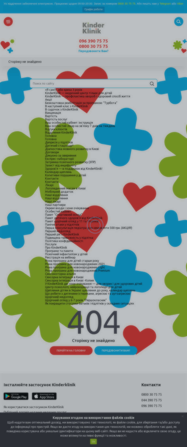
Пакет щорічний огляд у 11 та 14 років (72, 221)
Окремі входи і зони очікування (67, 208)
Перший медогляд (57, 231)
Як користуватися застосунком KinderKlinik (34, 407)
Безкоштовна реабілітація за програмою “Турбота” (81, 102)
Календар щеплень (58, 172)
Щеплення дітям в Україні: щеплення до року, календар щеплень (90, 290)
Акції (48, 99)
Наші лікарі (53, 201)
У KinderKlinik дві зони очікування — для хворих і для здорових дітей (93, 283)
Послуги (50, 244)
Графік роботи (94, 9)
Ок (93, 441)
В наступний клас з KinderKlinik (66, 106)
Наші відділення (56, 195)
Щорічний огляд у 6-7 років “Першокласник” (76, 300)
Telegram (165, 3)
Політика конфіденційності (64, 241)
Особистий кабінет (58, 211)
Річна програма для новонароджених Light (75, 267)
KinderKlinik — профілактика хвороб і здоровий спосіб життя (87, 96)
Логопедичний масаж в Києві (65, 188)
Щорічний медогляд (59, 296)
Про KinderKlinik (56, 247)
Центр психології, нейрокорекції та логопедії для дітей (83, 287)
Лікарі (49, 185)
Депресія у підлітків (59, 142)
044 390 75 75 (151, 400)
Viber (180, 3)
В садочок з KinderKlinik (61, 109)
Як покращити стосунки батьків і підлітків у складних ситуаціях (89, 303)
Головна (51, 135)
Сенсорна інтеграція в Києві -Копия (69, 280)
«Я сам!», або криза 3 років (63, 89)
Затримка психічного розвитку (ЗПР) (70, 162)
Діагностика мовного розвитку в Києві (72, 149)
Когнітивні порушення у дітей (65, 175)
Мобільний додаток (59, 191)
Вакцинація (53, 112)
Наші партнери (55, 204)
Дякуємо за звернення (60, 155)
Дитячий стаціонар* (59, 145)
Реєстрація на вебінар (60, 257)
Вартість (51, 116)
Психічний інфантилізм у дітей (66, 254)
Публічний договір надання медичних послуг (35, 412)
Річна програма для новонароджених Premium (77, 270)
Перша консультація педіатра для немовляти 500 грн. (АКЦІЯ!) (88, 227)
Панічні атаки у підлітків (62, 224)
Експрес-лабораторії (59, 158)
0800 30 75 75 (126, 3)
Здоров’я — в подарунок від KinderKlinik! (73, 168)
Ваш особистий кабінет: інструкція (69, 122)
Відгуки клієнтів (56, 129)
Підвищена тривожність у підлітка (69, 237)
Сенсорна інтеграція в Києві (64, 277)
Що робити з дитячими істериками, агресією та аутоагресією (87, 293)
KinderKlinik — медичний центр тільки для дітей (78, 93)
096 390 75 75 (93, 41)
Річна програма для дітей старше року (72, 260)
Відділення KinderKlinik (61, 132)
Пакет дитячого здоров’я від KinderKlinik (73, 218)
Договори (52, 152)
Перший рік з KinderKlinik (62, 234)
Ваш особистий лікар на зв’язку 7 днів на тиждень (80, 126)
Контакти (51, 178)
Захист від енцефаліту (60, 165)
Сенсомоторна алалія (60, 273)
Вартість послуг (56, 119)
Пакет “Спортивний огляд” (63, 214)
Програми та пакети (59, 250)
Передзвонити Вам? (93, 51)
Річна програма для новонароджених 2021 (75, 264)
